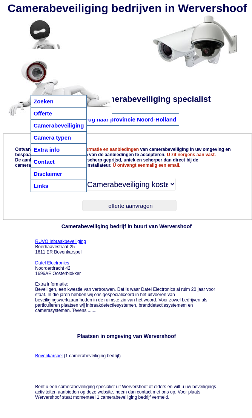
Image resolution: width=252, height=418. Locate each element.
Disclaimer (48, 174)
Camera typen (52, 137)
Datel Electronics (52, 263)
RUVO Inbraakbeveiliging (60, 241)
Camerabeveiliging (59, 125)
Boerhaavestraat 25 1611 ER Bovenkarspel (60, 247)
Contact (44, 161)
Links (41, 186)
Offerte (43, 113)
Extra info (47, 149)
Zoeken (44, 101)
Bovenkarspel (49, 355)
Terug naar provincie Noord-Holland (128, 119)
